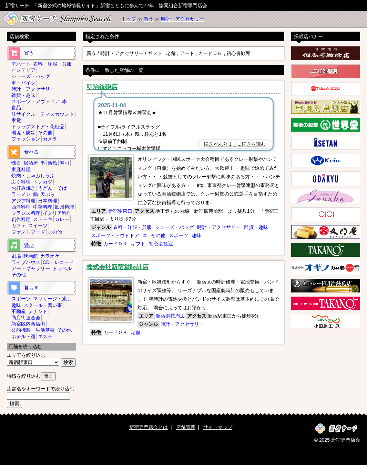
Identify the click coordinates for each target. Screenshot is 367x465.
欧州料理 (64, 207)
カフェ (18, 225)
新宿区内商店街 (28, 323)
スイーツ (38, 225)
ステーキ (42, 219)
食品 (16, 107)
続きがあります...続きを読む (235, 144)
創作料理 (21, 219)
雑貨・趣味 (256, 227)
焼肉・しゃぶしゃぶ (33, 175)
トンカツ (42, 182)
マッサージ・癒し (52, 298)
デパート (21, 64)
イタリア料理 (57, 213)
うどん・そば (52, 188)
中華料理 (42, 207)
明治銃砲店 (102, 87)
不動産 (18, 311)
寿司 (64, 163)
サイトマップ (217, 427)
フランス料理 (25, 213)
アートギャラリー (30, 268)
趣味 (196, 235)
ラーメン (21, 194)
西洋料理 (21, 207)
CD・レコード (58, 262)
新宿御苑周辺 (170, 316)
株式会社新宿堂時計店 (117, 267)
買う (148, 19)
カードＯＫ (115, 243)
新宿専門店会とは (148, 427)
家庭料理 (21, 169)
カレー (62, 219)
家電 (16, 120)
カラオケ (50, 256)
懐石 (16, 163)
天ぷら (47, 194)
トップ (129, 19)
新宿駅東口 (120, 211)
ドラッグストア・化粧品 (37, 126)
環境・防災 (23, 132)
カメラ (50, 139)
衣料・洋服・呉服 (132, 227)
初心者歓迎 (161, 243)
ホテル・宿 (23, 336)
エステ (45, 336)
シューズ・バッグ (174, 227)
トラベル (62, 268)
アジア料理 (23, 200)
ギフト (138, 243)
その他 (158, 235)
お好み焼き (23, 188)
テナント (38, 311)
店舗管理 (185, 427)
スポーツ (178, 235)
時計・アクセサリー (182, 19)
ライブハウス (25, 262)
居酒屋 (30, 163)
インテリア (23, 70)
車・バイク (23, 83)
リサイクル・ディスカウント (42, 114)
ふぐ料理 (21, 182)
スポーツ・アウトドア (115, 235)
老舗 (136, 332)
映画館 (30, 256)
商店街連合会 (25, 317)
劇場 (16, 256)
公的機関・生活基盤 (33, 330)
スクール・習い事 (42, 305)
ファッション (25, 139)
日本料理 (47, 200)
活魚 (52, 163)
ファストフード (28, 232)
